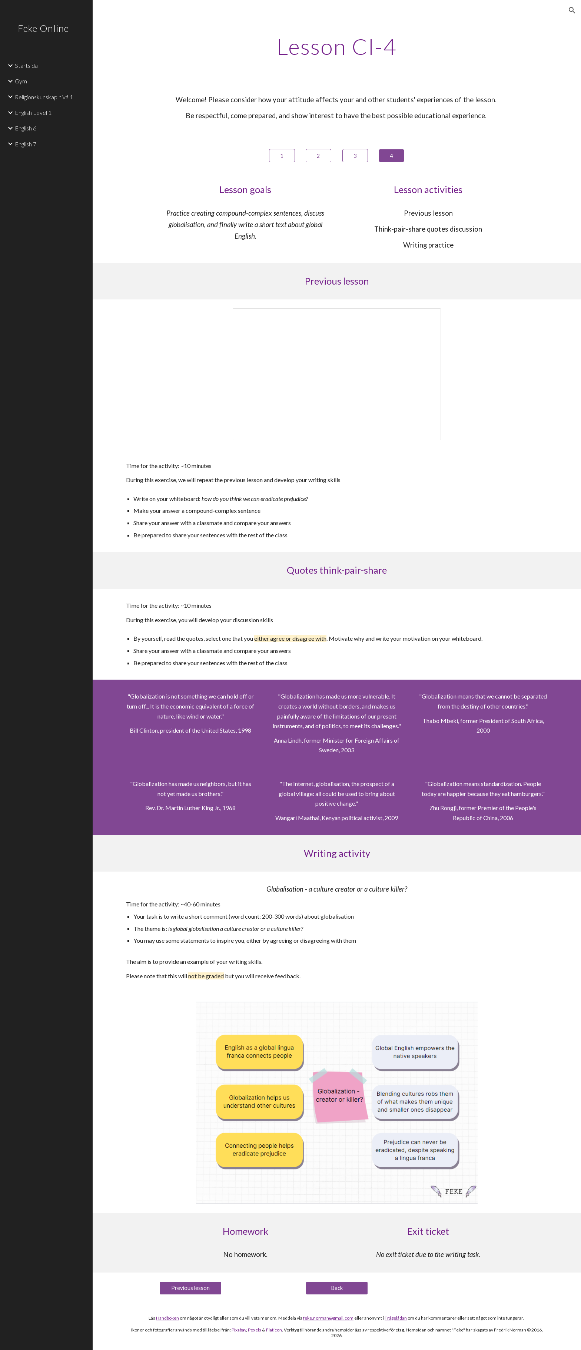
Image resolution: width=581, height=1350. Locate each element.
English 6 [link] (25, 128)
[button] (572, 10)
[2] (318, 155)
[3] (355, 155)
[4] (391, 155)
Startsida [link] (26, 65)
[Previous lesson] (190, 1287)
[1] (281, 155)
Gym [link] (21, 80)
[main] (337, 46)
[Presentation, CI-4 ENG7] (337, 374)
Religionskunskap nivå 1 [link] (44, 96)
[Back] (337, 1287)
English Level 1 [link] (33, 112)
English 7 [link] (25, 143)
